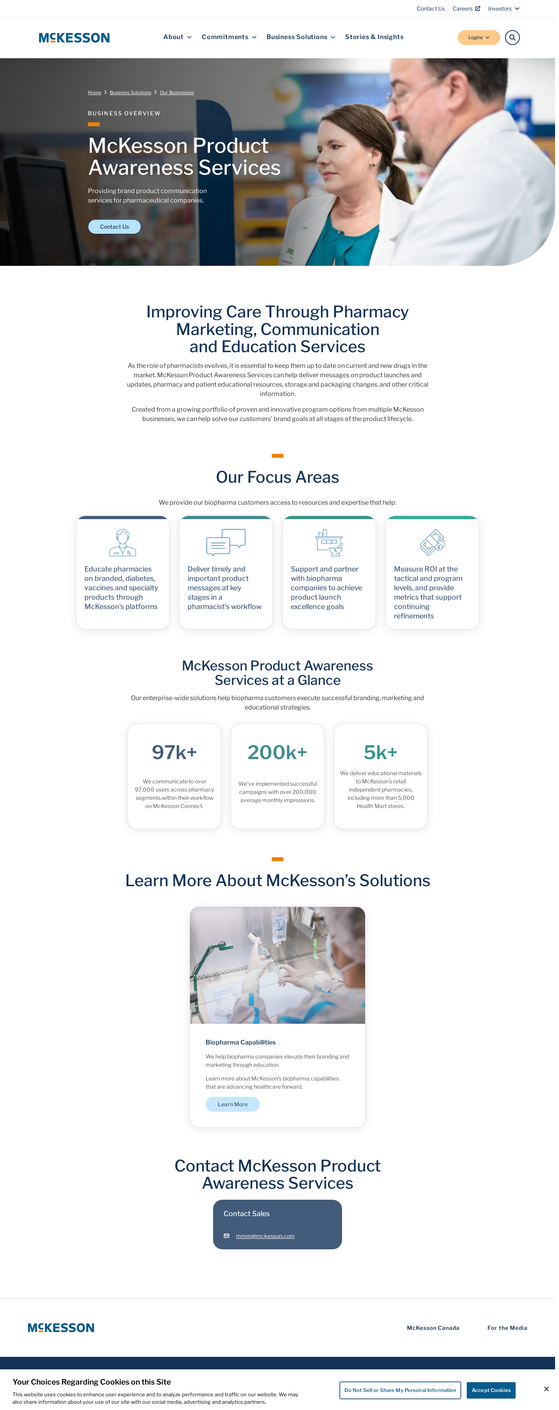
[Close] (546, 1388)
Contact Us (431, 8)
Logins (479, 37)
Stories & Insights (374, 37)
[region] (279, 1389)
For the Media (507, 1327)
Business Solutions (301, 37)
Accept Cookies (491, 1390)
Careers (466, 8)
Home (94, 92)
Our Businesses (177, 92)
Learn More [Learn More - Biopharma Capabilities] (233, 1109)
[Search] (512, 37)
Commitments (229, 37)
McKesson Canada (433, 1327)
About (177, 37)
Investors (504, 8)
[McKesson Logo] (61, 1327)
